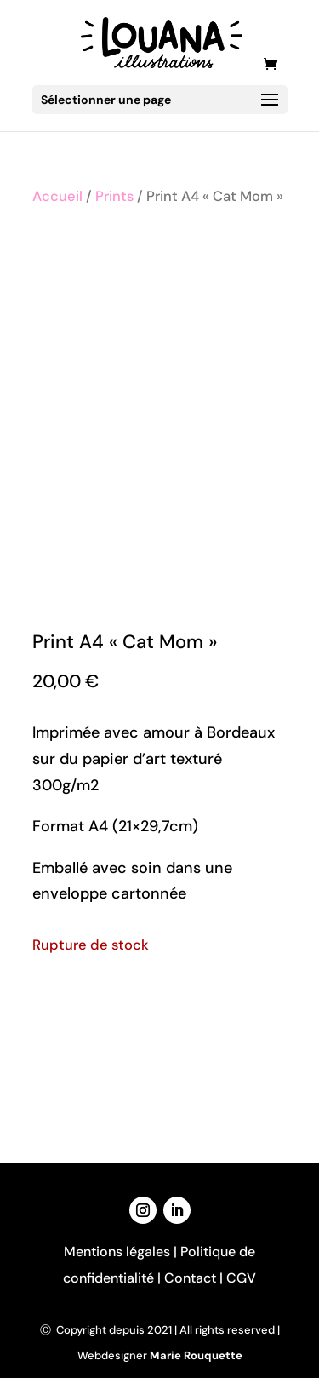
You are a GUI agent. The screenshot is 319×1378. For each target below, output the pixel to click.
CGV (241, 1278)
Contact (190, 1278)
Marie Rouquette (196, 1355)
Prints (114, 196)
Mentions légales (117, 1251)
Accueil (57, 196)
